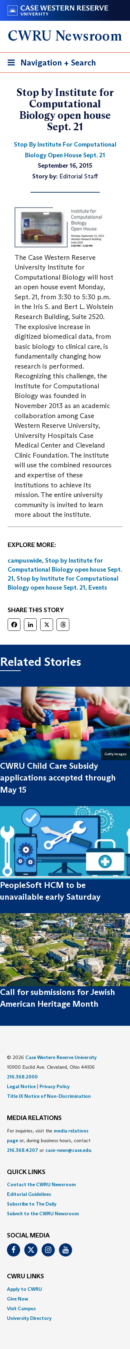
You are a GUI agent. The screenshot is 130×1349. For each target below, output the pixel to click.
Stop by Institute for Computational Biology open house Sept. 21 (65, 569)
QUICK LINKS (26, 1172)
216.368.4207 (22, 1150)
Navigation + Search (49, 63)
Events (97, 587)
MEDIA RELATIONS (34, 1118)
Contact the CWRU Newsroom (41, 1184)
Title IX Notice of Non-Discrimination (49, 1096)
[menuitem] (65, 1184)
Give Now (17, 1299)
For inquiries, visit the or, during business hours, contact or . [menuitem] (49, 1140)
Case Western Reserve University (61, 1057)
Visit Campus (21, 1308)
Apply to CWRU (24, 1289)
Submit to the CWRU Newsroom (43, 1213)
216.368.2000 (22, 1077)
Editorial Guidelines (29, 1194)
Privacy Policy (55, 1086)
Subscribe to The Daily (32, 1204)
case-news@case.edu (68, 1150)
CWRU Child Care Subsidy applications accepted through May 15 (58, 778)
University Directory (29, 1318)
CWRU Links (25, 1276)
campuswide (25, 560)
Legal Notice (21, 1086)
